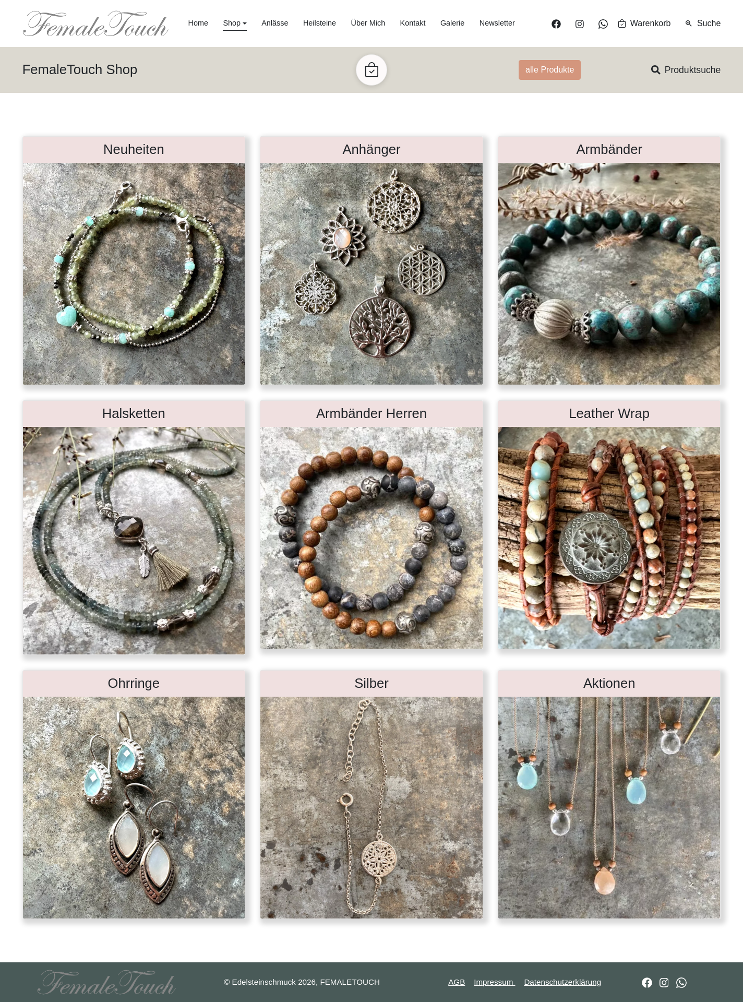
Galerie (452, 23)
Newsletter (497, 23)
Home (198, 23)
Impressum (494, 981)
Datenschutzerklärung (562, 981)
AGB (456, 981)
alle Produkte (549, 69)
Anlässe (274, 23)
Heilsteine (319, 23)
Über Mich (368, 23)
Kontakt (413, 23)
